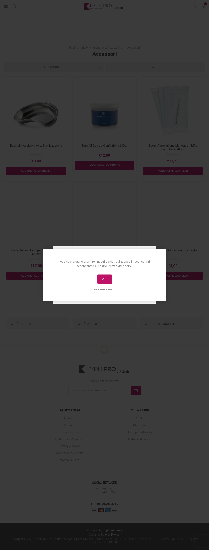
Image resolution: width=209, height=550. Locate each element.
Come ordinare (70, 432)
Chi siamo (69, 425)
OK (104, 279)
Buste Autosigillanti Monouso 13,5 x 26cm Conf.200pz (173, 147)
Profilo (139, 418)
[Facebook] (96, 490)
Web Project (112, 534)
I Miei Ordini (139, 425)
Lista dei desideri (139, 439)
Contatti (69, 418)
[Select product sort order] (54, 67)
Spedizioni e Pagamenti (69, 439)
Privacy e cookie (70, 446)
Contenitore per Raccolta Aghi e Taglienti (173, 250)
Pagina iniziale (78, 47)
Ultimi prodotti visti (139, 432)
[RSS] (112, 490)
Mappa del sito (69, 460)
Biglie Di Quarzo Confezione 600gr (104, 145)
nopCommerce (112, 530)
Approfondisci (104, 289)
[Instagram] (104, 490)
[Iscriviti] (99, 390)
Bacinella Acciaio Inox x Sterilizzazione (36, 145)
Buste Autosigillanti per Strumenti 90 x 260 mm (36, 252)
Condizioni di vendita (69, 453)
